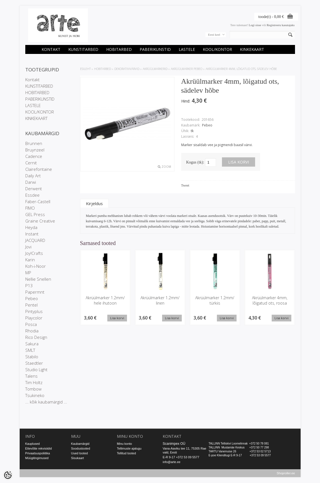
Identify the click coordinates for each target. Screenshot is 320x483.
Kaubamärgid (80, 443)
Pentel (31, 305)
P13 (29, 285)
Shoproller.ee (286, 473)
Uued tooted (79, 453)
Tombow (33, 389)
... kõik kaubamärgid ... (46, 402)
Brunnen (33, 143)
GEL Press (35, 214)
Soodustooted (80, 448)
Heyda (31, 227)
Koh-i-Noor (35, 266)
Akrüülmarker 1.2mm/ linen (160, 300)
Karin (30, 259)
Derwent (33, 188)
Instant (31, 234)
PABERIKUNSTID (155, 49)
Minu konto (124, 443)
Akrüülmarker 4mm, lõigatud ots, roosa (269, 300)
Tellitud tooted (126, 453)
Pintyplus (34, 311)
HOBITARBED (119, 49)
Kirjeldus (94, 203)
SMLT (30, 350)
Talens (31, 376)
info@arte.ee (171, 462)
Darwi (30, 182)
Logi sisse (255, 25)
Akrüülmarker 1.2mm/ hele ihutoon (105, 300)
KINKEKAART (252, 49)
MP (28, 272)
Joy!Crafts (34, 253)
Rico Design (36, 337)
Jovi (28, 247)
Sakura (31, 343)
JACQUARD (35, 240)
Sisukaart (77, 458)
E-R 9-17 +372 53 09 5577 (181, 457)
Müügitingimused (37, 458)
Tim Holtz (33, 382)
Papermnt (34, 292)
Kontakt (51, 49)
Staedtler (34, 363)
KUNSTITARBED (83, 49)
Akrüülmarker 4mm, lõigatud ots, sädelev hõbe (241, 69)
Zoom (166, 167)
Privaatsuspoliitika (37, 453)
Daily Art (33, 175)
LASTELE (187, 49)
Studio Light (36, 369)
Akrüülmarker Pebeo (186, 69)
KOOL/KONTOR (217, 49)
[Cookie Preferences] (8, 475)
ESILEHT (85, 69)
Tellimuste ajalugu (129, 448)
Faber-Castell (37, 201)
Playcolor (33, 318)
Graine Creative (40, 221)
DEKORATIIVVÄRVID (126, 69)
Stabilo (31, 356)
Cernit (31, 162)
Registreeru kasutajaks (280, 25)
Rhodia (31, 331)
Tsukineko (34, 395)
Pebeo (31, 298)
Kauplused (32, 443)
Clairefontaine (38, 169)
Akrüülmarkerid (155, 69)
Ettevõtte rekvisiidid (38, 448)
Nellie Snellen (38, 279)
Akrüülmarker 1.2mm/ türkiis (214, 300)
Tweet (185, 185)
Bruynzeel (34, 150)
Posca (31, 324)
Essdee (32, 195)
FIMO (30, 208)
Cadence (33, 156)
